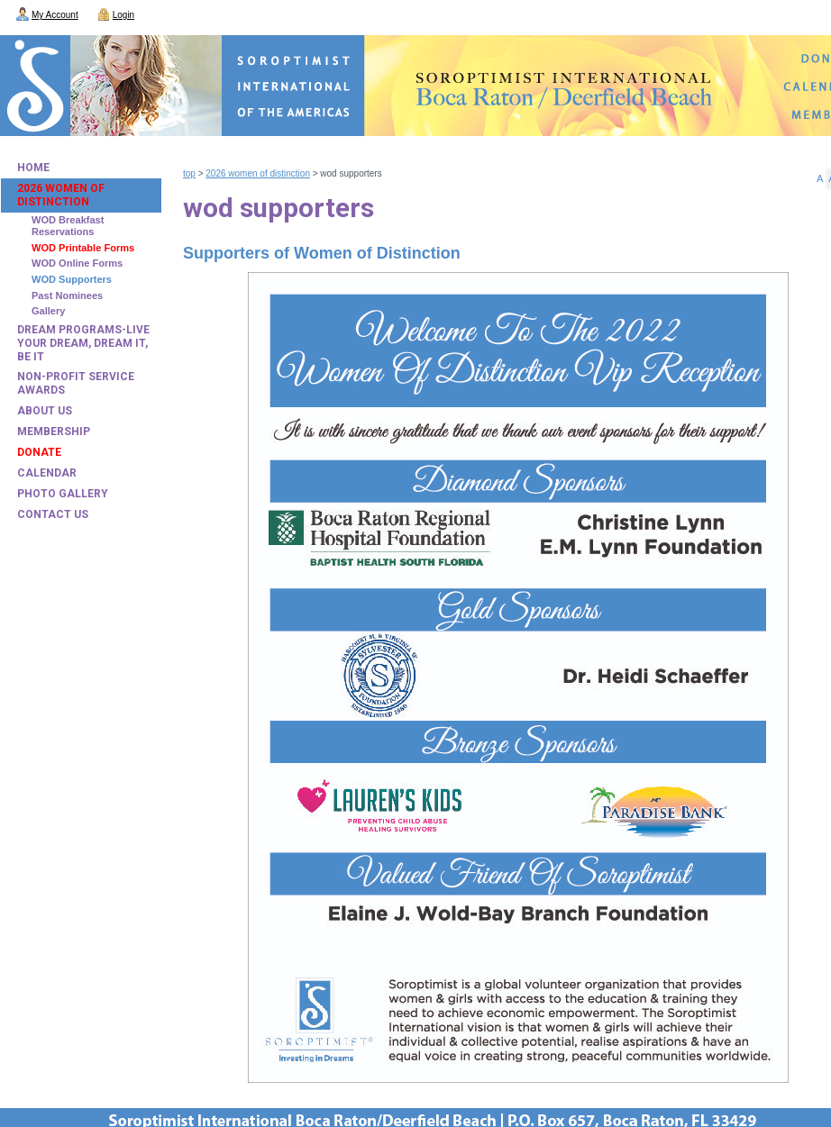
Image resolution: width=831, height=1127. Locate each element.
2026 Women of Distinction (257, 173)
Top (189, 173)
